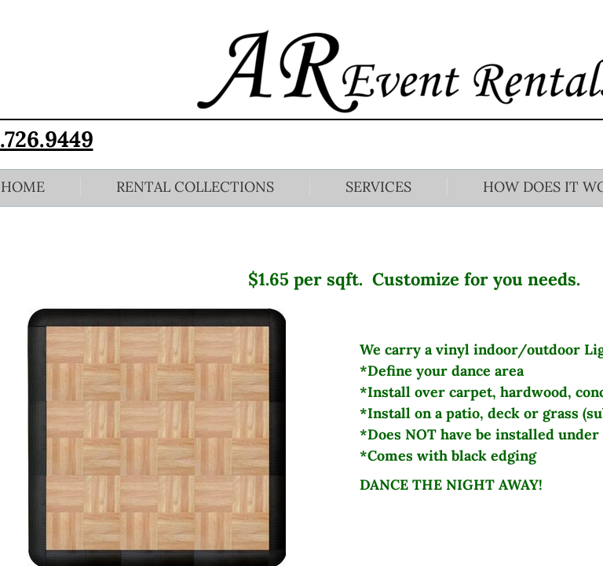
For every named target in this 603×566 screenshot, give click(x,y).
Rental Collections (195, 187)
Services (378, 187)
